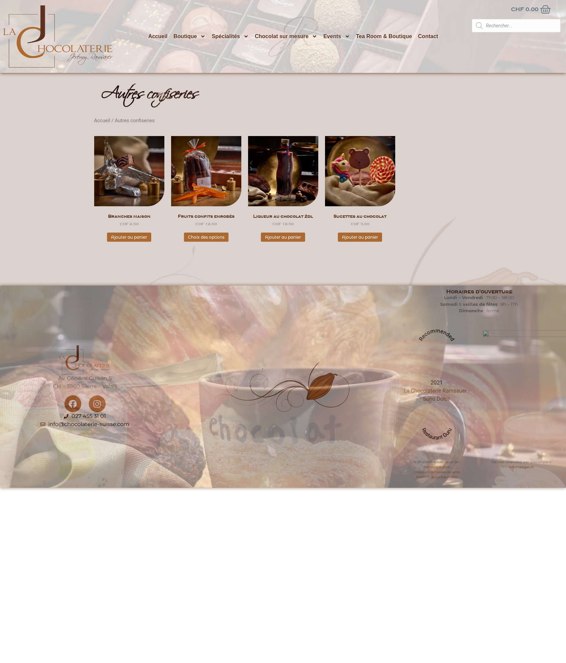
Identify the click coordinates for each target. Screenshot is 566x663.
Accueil (157, 36)
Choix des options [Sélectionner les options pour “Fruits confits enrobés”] (206, 237)
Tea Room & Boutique (384, 36)
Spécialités (230, 36)
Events (336, 36)
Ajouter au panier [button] (129, 237)
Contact (428, 36)
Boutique (189, 36)
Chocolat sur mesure (286, 36)
